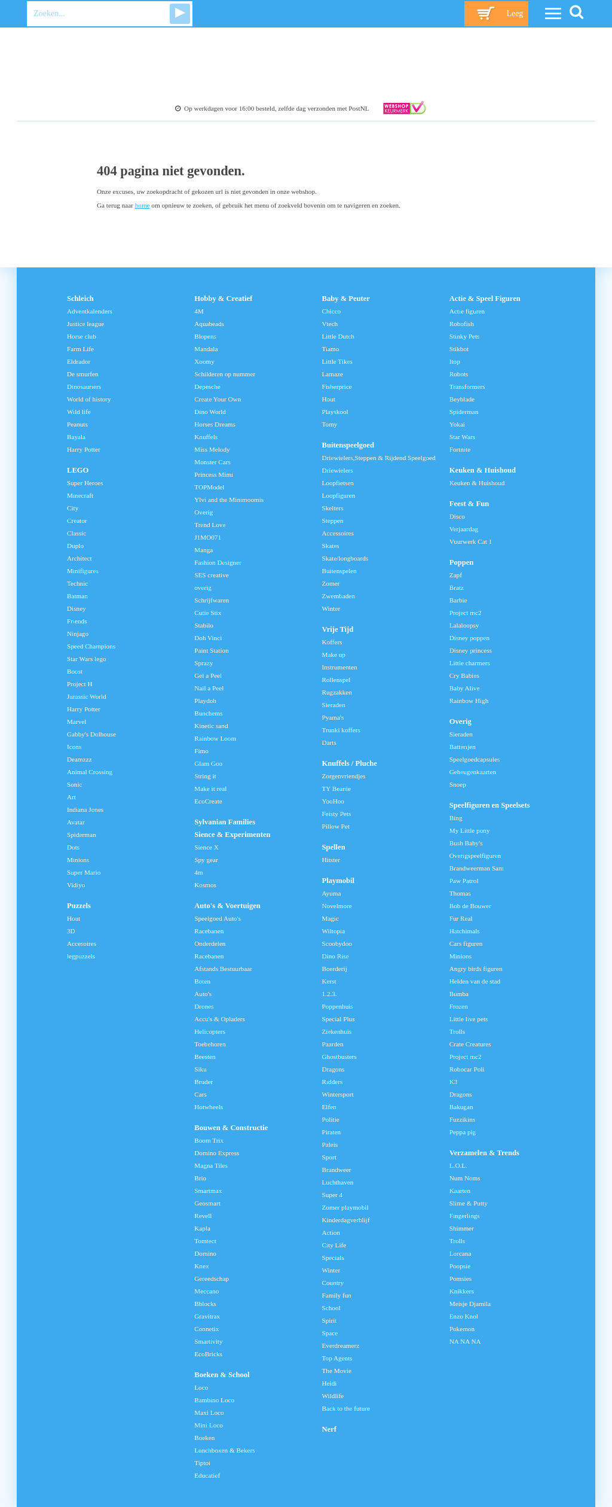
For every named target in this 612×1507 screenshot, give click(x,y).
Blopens (205, 336)
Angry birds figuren (476, 968)
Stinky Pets (464, 336)
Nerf (329, 1429)
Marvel (76, 721)
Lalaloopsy (464, 625)
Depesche (207, 386)
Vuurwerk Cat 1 (470, 541)
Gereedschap (211, 1278)
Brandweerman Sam (476, 868)
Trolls (457, 1031)
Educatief (207, 1475)
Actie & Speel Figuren (485, 298)
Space (330, 1332)
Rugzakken (337, 692)
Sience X (206, 847)
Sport (329, 1157)
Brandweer (336, 1169)
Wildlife (333, 1395)
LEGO (77, 470)
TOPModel (209, 487)
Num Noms (465, 1178)
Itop (454, 361)
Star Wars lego (86, 658)
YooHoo (333, 801)
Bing (456, 817)
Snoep (457, 784)
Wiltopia (333, 930)
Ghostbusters (339, 1056)
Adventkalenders (89, 311)
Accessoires (338, 533)
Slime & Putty (468, 1203)
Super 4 (332, 1194)
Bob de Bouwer (470, 905)
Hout (73, 918)
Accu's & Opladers (219, 1018)
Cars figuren (466, 943)
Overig (203, 512)
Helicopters (209, 1031)
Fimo (201, 750)
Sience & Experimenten (232, 834)
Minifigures (83, 570)
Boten (202, 981)
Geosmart (207, 1203)
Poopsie (459, 1265)
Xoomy (204, 361)
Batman (77, 595)
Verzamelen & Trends (484, 1153)
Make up (333, 654)
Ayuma (331, 893)
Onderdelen (209, 943)
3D (71, 930)
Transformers (467, 386)
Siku (200, 1069)
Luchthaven (338, 1182)
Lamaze (332, 373)
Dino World (210, 411)
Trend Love (209, 524)
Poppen (461, 562)
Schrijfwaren (211, 600)
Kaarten (459, 1190)
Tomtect (205, 1240)
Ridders (332, 1081)
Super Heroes (85, 482)
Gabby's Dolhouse (91, 734)
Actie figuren (467, 311)
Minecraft (80, 495)
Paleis (330, 1144)
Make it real (210, 788)
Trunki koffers (341, 729)
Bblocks (205, 1303)
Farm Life (80, 348)
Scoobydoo (337, 943)
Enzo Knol (463, 1316)
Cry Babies (464, 675)
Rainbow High (469, 700)
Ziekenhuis (337, 1031)
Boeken (204, 1437)
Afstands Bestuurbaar (223, 968)
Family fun (336, 1295)
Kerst (329, 981)
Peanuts (77, 424)
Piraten (331, 1131)
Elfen (329, 1106)
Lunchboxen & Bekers (224, 1450)
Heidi (329, 1383)
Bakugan (461, 1106)
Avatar (76, 822)
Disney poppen (469, 637)
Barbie (458, 600)
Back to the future (346, 1408)
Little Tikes (337, 361)
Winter (331, 608)
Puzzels (79, 906)
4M (199, 311)
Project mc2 (465, 612)
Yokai (457, 424)
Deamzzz (79, 759)
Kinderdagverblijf (346, 1219)
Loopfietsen (338, 482)
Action (331, 1232)
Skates (330, 545)
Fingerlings (464, 1215)
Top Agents (337, 1358)
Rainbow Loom (215, 738)
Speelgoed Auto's (217, 918)
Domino (205, 1253)
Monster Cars (212, 461)
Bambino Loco (214, 1400)
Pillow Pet (336, 826)
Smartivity (208, 1341)
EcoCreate (208, 801)
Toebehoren (210, 1044)
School (331, 1307)
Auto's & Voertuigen (227, 906)
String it (205, 776)
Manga (203, 549)
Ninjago (77, 633)
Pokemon (462, 1328)
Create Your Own (217, 399)
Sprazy (203, 662)
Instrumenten (339, 667)
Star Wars (462, 436)
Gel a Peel (208, 675)
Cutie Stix (207, 612)
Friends (77, 621)
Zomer (331, 583)
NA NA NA (465, 1341)
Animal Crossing (89, 771)
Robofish (461, 323)
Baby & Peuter (346, 298)
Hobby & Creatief (223, 298)
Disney (76, 608)
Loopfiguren (339, 495)
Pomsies (460, 1278)
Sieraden (333, 704)
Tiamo (330, 348)
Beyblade (462, 399)
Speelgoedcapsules (474, 759)
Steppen (333, 520)
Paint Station (211, 650)
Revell (203, 1215)
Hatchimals (464, 930)
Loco (201, 1387)
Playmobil (338, 880)
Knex (201, 1265)
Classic (76, 533)
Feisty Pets (336, 813)
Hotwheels (208, 1106)
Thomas (460, 893)
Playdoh (205, 700)
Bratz (456, 587)
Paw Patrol (464, 880)
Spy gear (206, 859)
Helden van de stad (474, 981)
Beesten (204, 1056)
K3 (453, 1081)
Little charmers (469, 662)
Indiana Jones (85, 809)
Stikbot (459, 348)
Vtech (330, 323)
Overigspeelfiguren (475, 855)
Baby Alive (464, 688)
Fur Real (461, 918)
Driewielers (337, 470)
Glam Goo (208, 763)
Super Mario (83, 872)
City (72, 508)
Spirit (329, 1320)
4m (198, 872)
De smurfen (83, 373)
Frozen (458, 1006)
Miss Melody (212, 449)
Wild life (79, 411)
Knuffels (206, 436)
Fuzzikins (462, 1119)
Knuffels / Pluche (349, 763)
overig (203, 587)
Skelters (333, 508)
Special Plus (338, 1018)
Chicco (331, 311)
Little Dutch (338, 336)
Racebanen (209, 930)
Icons (74, 746)
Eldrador (78, 361)
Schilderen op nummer (224, 373)
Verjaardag (463, 528)
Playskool (335, 411)
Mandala (206, 348)
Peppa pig (462, 1131)
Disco (457, 516)
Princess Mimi (213, 474)
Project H (80, 683)
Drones (203, 1006)
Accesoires (81, 943)
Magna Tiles (211, 1165)
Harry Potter (83, 449)
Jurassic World (86, 696)
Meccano (206, 1291)
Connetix (206, 1328)
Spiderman (81, 834)
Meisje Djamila (470, 1303)
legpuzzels (81, 956)
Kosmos (205, 884)
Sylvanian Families (224, 822)
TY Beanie (336, 788)
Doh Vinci (208, 637)
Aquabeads (209, 323)
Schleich (80, 298)
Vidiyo (76, 884)
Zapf (455, 575)
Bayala (76, 436)
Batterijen (462, 746)
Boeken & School (221, 1375)
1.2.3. (329, 993)
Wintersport (338, 1094)
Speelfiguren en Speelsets (489, 805)
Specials (333, 1257)
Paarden (333, 1044)
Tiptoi (202, 1462)
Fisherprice (337, 386)
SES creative (211, 575)
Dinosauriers (84, 386)
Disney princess (470, 650)
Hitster (331, 859)
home (142, 205)
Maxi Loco (209, 1412)
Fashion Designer (217, 562)
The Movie (336, 1370)
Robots (459, 373)
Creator (77, 520)
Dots (73, 847)
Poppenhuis (337, 1006)
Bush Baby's (466, 843)
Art (71, 796)
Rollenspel (336, 679)
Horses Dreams (214, 424)
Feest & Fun (469, 504)
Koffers (332, 642)
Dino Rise (335, 956)
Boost (74, 671)
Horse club (81, 336)
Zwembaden (338, 595)
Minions (78, 859)
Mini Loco (208, 1425)
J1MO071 (207, 537)
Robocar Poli (467, 1069)
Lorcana (460, 1253)
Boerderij (334, 968)
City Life (334, 1245)
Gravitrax (207, 1316)
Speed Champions (91, 646)
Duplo (75, 545)
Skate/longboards (345, 558)
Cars (200, 1094)
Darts (329, 742)
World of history (89, 399)
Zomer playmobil (345, 1207)
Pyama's (333, 717)
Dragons (333, 1069)
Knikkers (461, 1291)
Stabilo (203, 625)
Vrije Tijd (338, 629)
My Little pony (469, 830)
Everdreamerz (341, 1345)
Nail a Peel (209, 688)
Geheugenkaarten (472, 771)
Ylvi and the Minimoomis (229, 499)
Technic (77, 583)
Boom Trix (209, 1140)
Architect (79, 558)
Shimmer (461, 1228)
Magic (330, 918)
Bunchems (208, 713)
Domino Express (216, 1152)
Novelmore (337, 905)
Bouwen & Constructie (231, 1128)
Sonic (74, 784)
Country (333, 1282)
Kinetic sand (211, 725)
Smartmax (208, 1190)
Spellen (333, 847)
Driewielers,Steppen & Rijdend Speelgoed (379, 457)
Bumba (459, 993)
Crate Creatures (470, 1044)
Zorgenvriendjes (344, 776)
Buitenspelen (339, 570)
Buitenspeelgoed (348, 445)
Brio (200, 1178)
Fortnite (459, 449)
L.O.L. (458, 1165)
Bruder (203, 1081)
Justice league (85, 323)
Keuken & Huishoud (482, 470)
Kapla (202, 1228)
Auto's (203, 993)
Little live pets (468, 1018)
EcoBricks (208, 1353)
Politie (330, 1119)
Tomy (330, 424)
